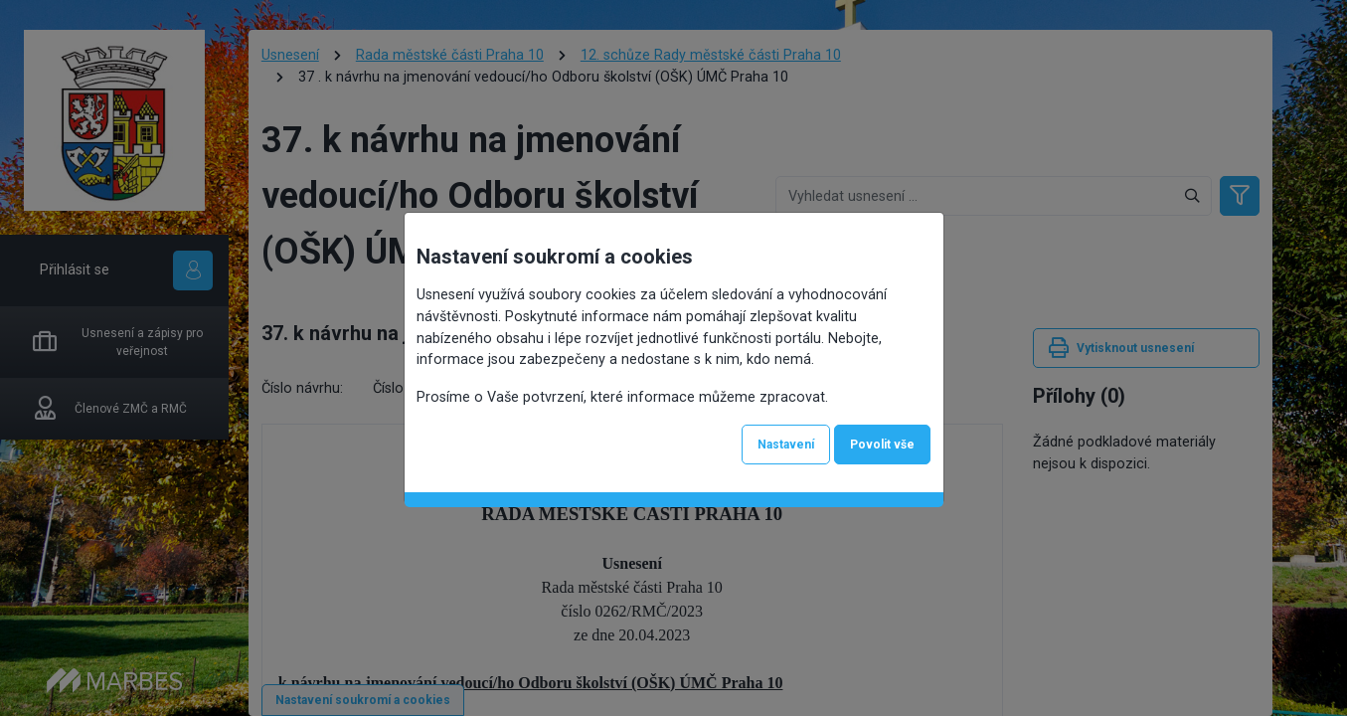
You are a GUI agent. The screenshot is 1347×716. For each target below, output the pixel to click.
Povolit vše (882, 444)
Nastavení (786, 444)
